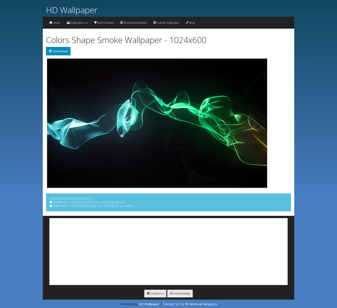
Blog (190, 23)
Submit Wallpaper (166, 23)
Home (54, 23)
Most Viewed (104, 23)
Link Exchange (180, 293)
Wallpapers (77, 23)
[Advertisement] (168, 251)
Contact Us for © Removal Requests (190, 304)
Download (58, 51)
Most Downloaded (133, 23)
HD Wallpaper (72, 10)
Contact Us (155, 293)
